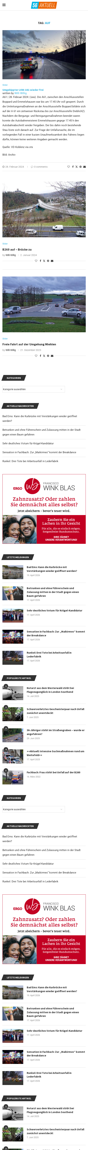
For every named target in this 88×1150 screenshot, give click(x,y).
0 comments (39, 167)
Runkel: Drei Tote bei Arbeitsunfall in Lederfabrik (30, 882)
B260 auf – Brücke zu (17, 250)
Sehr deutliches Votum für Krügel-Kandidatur (28, 864)
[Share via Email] (84, 167)
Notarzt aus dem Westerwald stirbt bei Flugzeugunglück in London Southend (51, 1111)
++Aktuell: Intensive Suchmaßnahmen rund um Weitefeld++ (56, 754)
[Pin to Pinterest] (80, 167)
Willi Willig (20, 93)
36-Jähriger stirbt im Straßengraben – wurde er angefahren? (55, 733)
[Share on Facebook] (73, 167)
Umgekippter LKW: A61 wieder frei (23, 90)
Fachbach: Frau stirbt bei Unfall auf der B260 (54, 773)
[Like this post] (68, 167)
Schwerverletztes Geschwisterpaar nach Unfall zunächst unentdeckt (52, 1132)
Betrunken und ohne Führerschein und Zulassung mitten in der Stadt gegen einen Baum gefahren (53, 1013)
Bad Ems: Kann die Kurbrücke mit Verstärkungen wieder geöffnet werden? (52, 990)
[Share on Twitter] (76, 167)
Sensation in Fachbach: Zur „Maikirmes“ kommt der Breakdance (39, 873)
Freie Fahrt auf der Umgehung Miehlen (29, 345)
